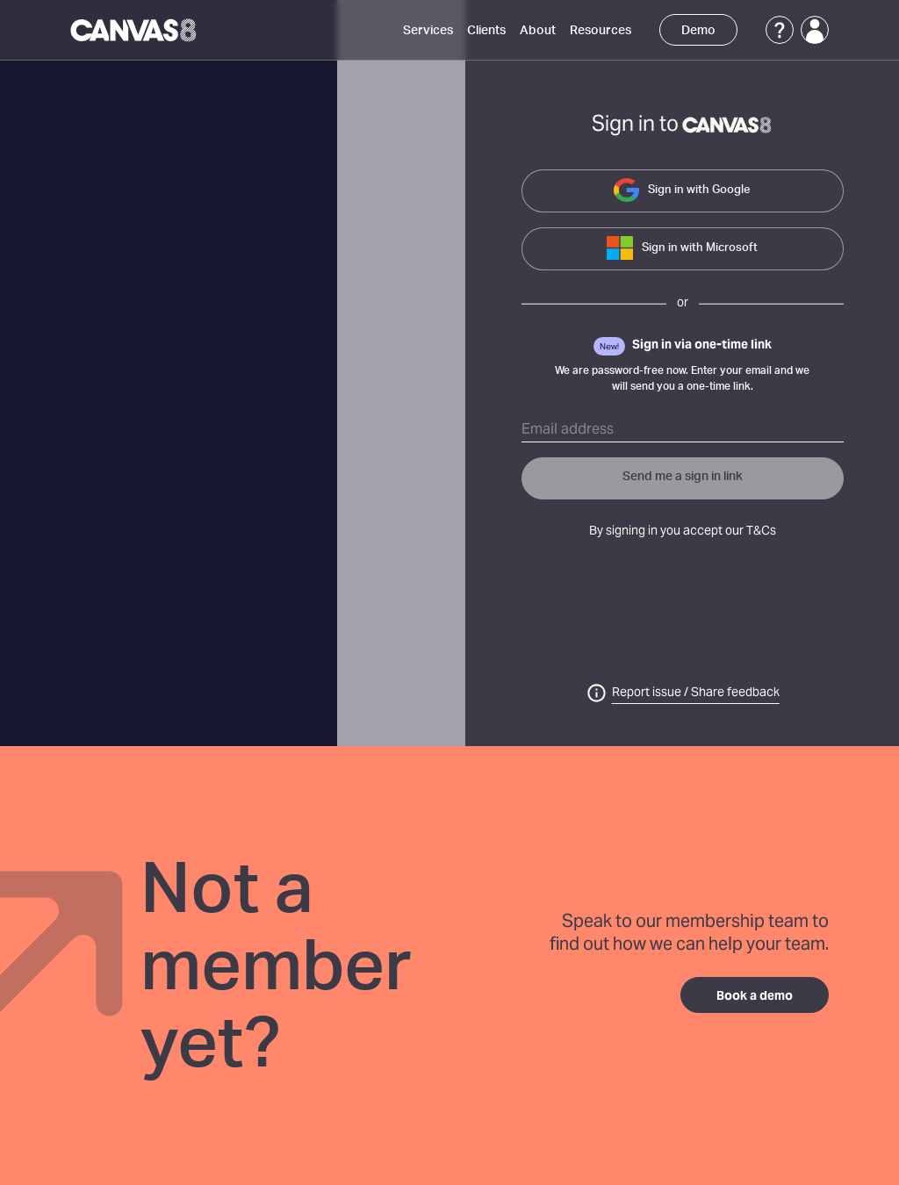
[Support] (780, 30)
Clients (486, 31)
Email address (567, 430)
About (538, 31)
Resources (600, 31)
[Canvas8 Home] (134, 30)
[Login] (815, 30)
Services (428, 31)
